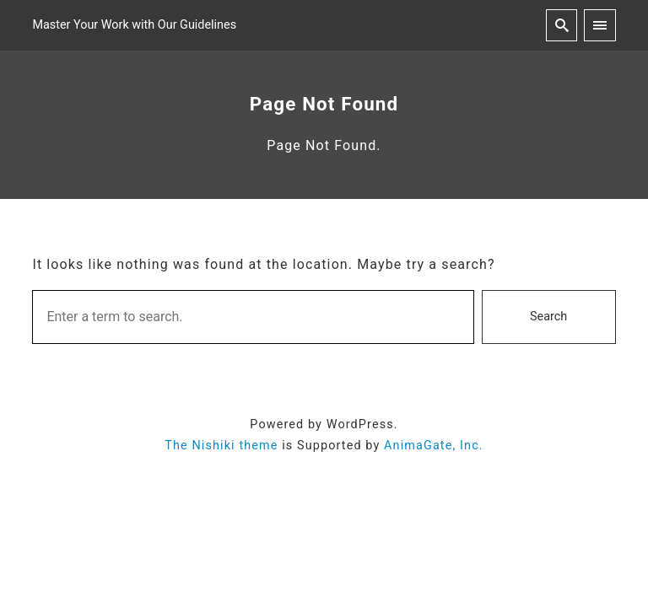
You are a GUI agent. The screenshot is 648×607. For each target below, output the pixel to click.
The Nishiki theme (221, 445)
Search (548, 316)
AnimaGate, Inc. (433, 445)
